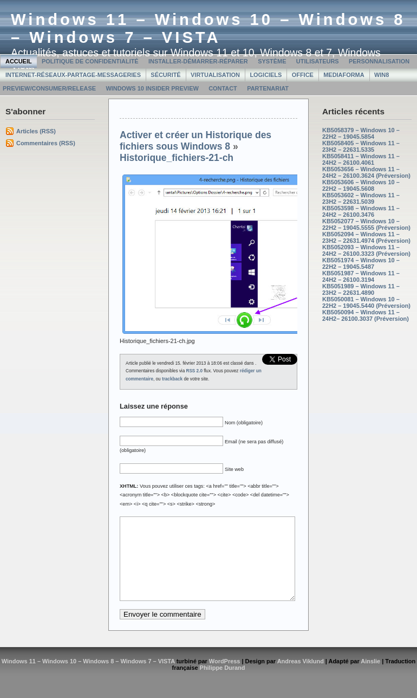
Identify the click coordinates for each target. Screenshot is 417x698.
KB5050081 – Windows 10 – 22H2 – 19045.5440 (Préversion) (366, 302)
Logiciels (266, 75)
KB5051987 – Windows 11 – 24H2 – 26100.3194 (361, 276)
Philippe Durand (222, 684)
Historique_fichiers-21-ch (176, 157)
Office (303, 75)
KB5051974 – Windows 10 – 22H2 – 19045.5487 (361, 263)
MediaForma (343, 75)
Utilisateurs (317, 61)
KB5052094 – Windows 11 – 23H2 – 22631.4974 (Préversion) (366, 237)
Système (272, 61)
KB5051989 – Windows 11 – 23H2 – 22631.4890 (361, 289)
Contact (222, 88)
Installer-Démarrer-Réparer (198, 61)
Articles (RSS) (36, 131)
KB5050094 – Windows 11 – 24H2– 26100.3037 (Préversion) (365, 315)
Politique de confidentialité (90, 61)
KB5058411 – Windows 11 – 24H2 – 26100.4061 (361, 159)
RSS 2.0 (194, 371)
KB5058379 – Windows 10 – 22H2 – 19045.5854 (361, 133)
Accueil (18, 61)
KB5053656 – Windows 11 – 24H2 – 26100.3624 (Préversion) (366, 172)
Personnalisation (379, 61)
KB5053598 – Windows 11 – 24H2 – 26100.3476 (361, 211)
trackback (172, 379)
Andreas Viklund (300, 677)
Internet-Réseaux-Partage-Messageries (73, 75)
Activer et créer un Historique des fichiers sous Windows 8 (195, 141)
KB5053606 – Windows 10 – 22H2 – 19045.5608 (361, 185)
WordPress (224, 677)
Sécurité (165, 75)
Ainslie (370, 677)
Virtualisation (215, 75)
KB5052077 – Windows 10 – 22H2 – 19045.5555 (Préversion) (366, 224)
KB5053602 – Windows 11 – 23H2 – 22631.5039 (361, 198)
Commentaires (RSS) (45, 143)
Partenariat (268, 88)
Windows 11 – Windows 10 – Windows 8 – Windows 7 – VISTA (208, 28)
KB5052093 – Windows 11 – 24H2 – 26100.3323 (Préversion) (366, 250)
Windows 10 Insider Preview (152, 88)
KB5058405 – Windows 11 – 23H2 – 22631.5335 (361, 146)
